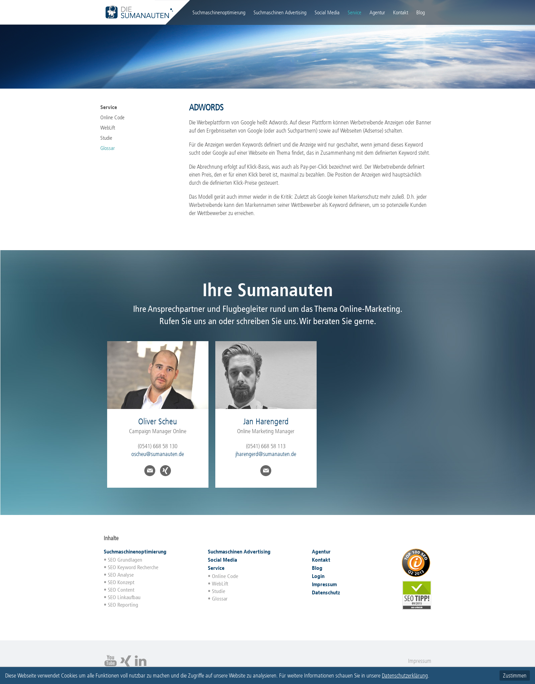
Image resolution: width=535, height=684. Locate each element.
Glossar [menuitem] (107, 148)
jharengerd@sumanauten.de (265, 454)
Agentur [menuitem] (377, 12)
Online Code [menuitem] (112, 117)
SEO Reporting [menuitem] (123, 605)
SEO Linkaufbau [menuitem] (124, 597)
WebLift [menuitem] (107, 127)
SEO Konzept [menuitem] (121, 582)
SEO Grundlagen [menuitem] (125, 560)
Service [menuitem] (354, 12)
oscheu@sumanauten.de (157, 454)
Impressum (419, 660)
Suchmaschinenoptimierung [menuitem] (218, 12)
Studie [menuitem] (106, 138)
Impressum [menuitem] (324, 584)
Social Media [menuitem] (327, 12)
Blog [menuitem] (420, 12)
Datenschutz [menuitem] (326, 592)
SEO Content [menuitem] (121, 590)
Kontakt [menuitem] (400, 12)
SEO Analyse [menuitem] (121, 575)
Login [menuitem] (431, 12)
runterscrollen (267, 501)
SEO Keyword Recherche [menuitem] (133, 567)
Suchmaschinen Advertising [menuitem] (280, 12)
